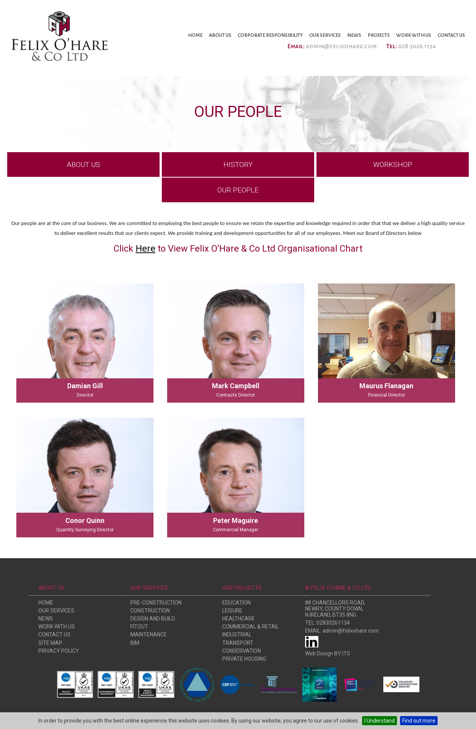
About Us (220, 35)
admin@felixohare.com (341, 46)
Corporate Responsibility (270, 35)
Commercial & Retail (250, 627)
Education (236, 603)
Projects (379, 35)
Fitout (139, 627)
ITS (346, 653)
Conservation (241, 651)
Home (195, 35)
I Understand (379, 721)
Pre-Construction (156, 603)
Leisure (232, 611)
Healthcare (238, 619)
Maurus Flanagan (386, 386)
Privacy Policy (58, 651)
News (354, 35)
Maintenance (148, 634)
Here (145, 248)
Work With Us (413, 35)
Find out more (418, 721)
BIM (134, 643)
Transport (237, 643)
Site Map (50, 643)
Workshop (392, 164)
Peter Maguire (235, 520)
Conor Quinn (84, 520)
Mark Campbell (235, 386)
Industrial (236, 634)
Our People (238, 190)
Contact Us (451, 35)
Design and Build (152, 619)
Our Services (325, 35)
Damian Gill (85, 386)
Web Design (319, 653)
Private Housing (244, 659)
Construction (150, 611)
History (238, 164)
